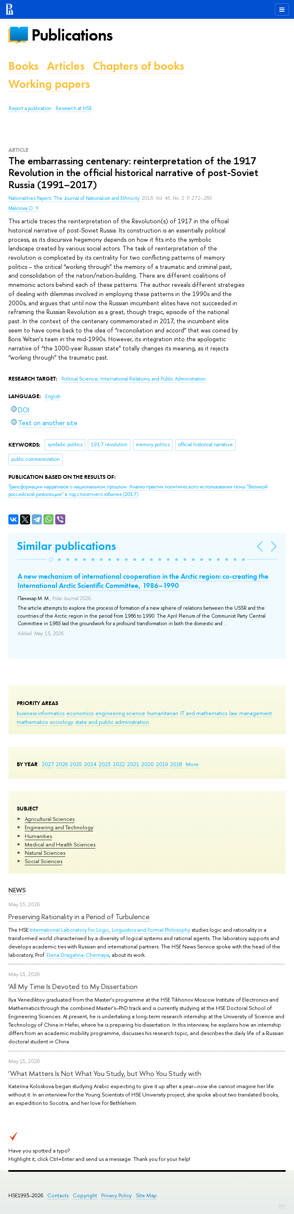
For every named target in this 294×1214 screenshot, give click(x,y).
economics (79, 713)
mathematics (32, 722)
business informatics (40, 713)
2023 (105, 764)
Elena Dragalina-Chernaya (77, 954)
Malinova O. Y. (23, 208)
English (53, 396)
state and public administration (112, 722)
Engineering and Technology (59, 827)
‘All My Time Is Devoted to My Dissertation (73, 986)
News (17, 890)
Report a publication (30, 108)
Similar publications (66, 546)
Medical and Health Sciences (60, 844)
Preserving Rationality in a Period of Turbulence (79, 916)
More (192, 764)
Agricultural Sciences (49, 819)
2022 (119, 764)
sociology (61, 722)
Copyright (85, 1195)
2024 (90, 764)
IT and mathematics (203, 713)
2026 (62, 764)
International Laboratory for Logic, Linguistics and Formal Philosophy (110, 929)
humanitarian (162, 713)
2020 (147, 764)
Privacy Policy (116, 1195)
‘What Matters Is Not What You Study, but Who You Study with (104, 1073)
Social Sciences (43, 861)
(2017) (138, 490)
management (255, 713)
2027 (48, 764)
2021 (133, 764)
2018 (176, 764)
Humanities (38, 836)
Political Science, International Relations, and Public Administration (133, 379)
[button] (51, 559)
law (233, 713)
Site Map (146, 1195)
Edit (282, 1206)
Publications (71, 35)
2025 (76, 764)
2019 (162, 764)
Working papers (49, 84)
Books (23, 66)
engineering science (120, 713)
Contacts (58, 1195)
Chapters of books (138, 66)
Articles (65, 66)
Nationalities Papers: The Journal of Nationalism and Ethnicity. (75, 198)
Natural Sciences (45, 852)
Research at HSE (74, 108)
